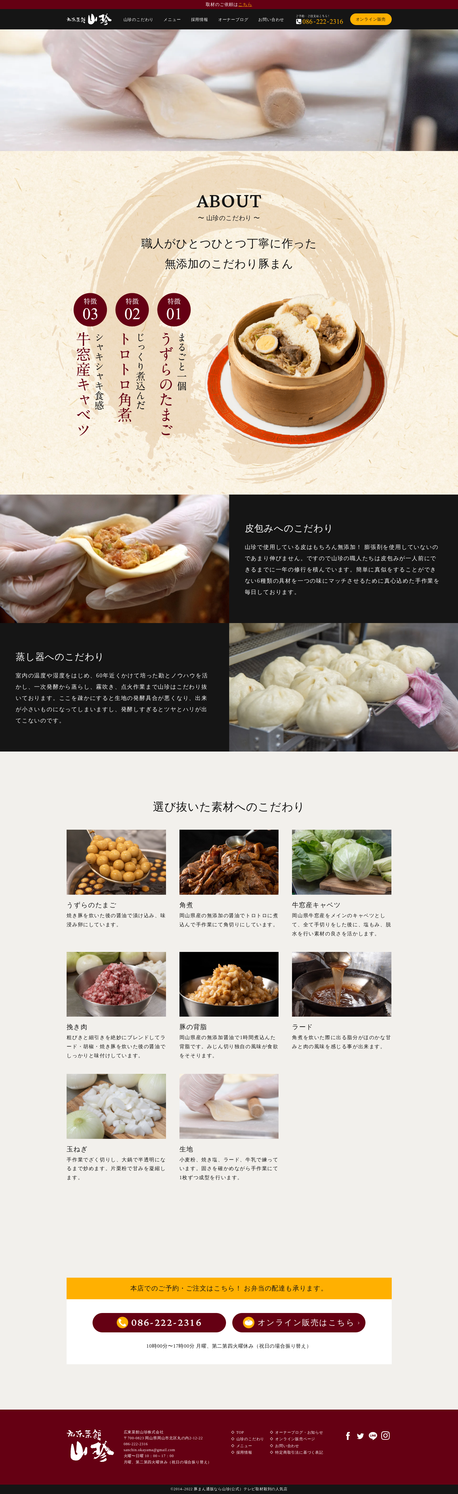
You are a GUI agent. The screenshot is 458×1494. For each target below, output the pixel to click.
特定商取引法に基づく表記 (299, 1452)
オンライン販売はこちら (306, 1322)
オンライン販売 (371, 19)
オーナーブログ (233, 19)
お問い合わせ (271, 19)
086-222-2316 (166, 1322)
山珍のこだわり (138, 19)
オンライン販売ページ (295, 1439)
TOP (240, 1432)
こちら (245, 4)
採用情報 (199, 19)
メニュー (172, 19)
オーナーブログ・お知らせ (299, 1432)
